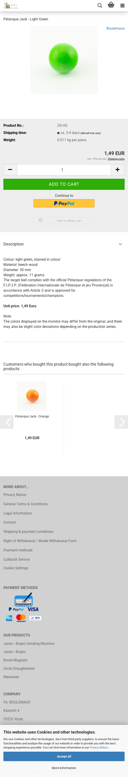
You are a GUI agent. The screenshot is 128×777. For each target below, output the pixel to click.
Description (13, 244)
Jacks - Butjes (14, 652)
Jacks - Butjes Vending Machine (28, 643)
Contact (9, 522)
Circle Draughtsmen (19, 668)
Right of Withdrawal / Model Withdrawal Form (40, 541)
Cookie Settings (15, 568)
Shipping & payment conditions (28, 531)
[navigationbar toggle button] (122, 5)
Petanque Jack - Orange (32, 416)
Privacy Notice (99, 747)
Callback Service (16, 559)
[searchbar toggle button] (99, 5)
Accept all (64, 756)
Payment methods (18, 550)
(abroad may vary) (91, 133)
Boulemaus (116, 28)
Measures (11, 677)
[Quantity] (64, 169)
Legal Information (17, 513)
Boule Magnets (15, 660)
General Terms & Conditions (25, 504)
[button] (10, 169)
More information (64, 768)
